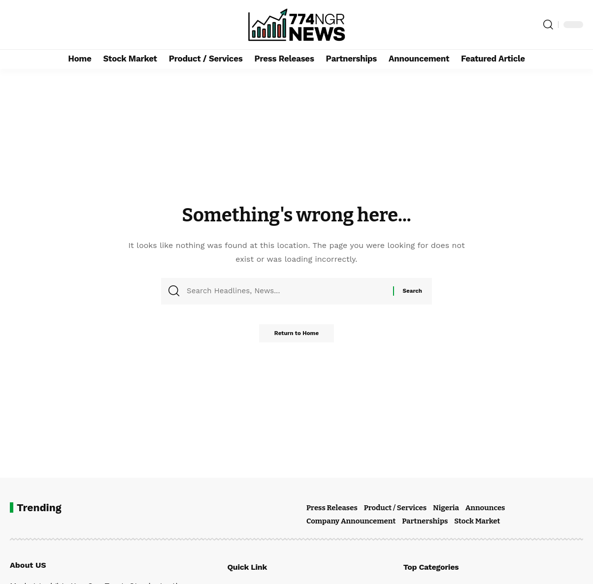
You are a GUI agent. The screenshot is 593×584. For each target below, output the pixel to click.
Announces (485, 507)
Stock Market (477, 521)
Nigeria (446, 507)
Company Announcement (350, 521)
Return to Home (296, 336)
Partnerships (425, 521)
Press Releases (332, 507)
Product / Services (395, 507)
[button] (548, 24)
